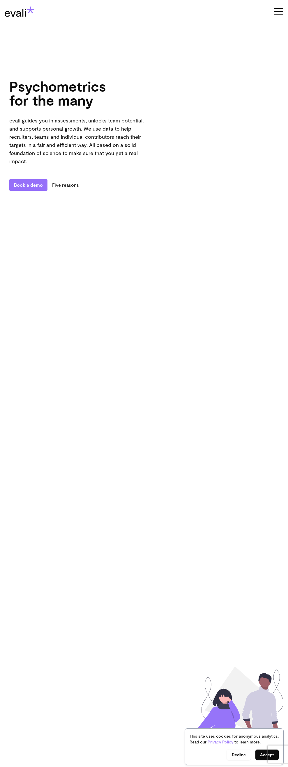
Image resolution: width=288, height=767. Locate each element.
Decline (239, 754)
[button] (278, 11)
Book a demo (28, 185)
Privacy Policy (220, 741)
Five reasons (65, 185)
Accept (267, 754)
